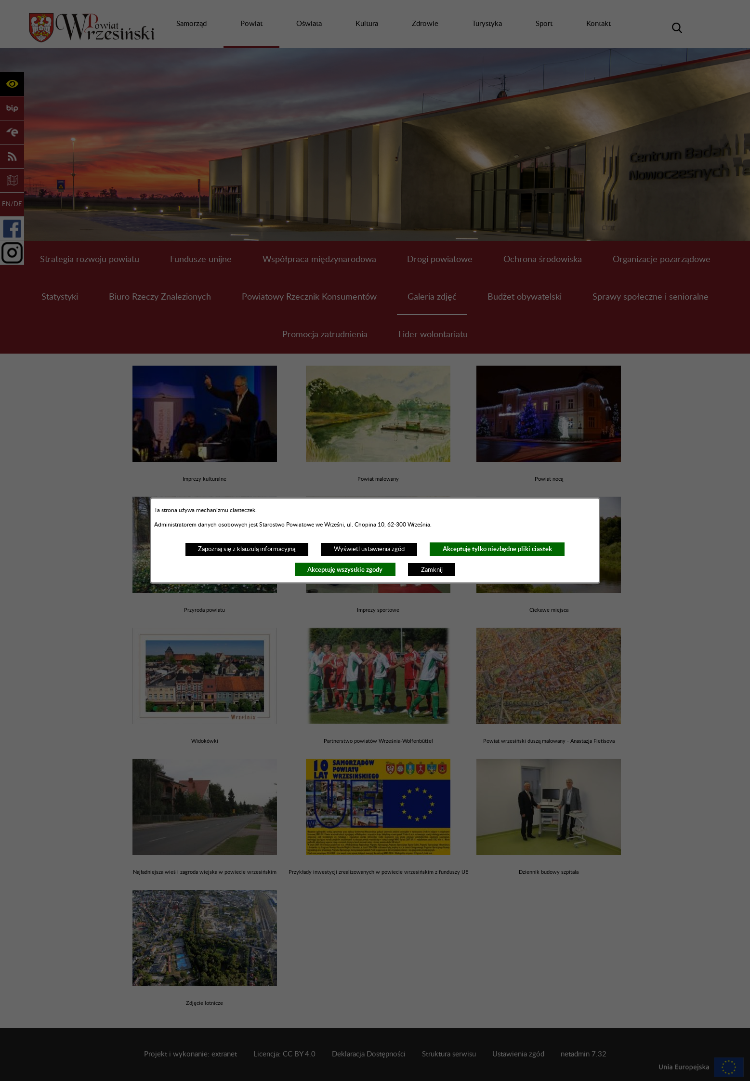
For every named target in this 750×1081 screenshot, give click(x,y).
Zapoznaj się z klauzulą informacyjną (246, 549)
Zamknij (432, 570)
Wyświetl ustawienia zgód (369, 549)
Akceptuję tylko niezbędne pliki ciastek (497, 549)
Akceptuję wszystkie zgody (344, 569)
